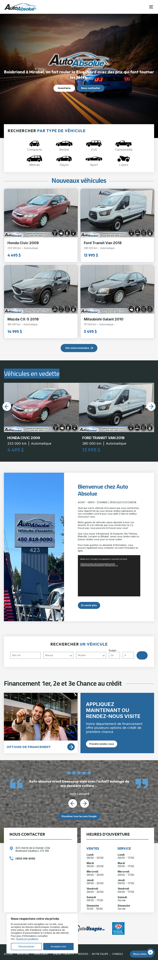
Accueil (8, 954)
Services (83, 954)
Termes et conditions (27, 938)
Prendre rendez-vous (101, 744)
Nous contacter (90, 88)
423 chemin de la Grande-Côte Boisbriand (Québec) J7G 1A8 (32, 849)
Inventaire (64, 88)
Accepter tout (58, 946)
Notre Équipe (100, 954)
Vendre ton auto (63, 954)
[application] (109, 576)
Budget (123, 654)
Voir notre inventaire (77, 348)
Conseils (117, 954)
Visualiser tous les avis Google (79, 816)
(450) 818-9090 (25, 858)
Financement (41, 954)
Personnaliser (26, 946)
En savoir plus (89, 605)
